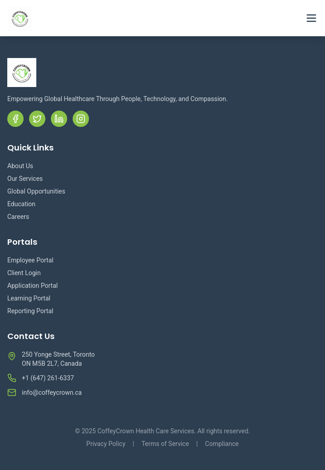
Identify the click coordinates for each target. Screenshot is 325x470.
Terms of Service (165, 443)
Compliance (222, 443)
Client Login (24, 272)
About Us (20, 166)
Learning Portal (28, 298)
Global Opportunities (36, 191)
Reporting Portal (30, 311)
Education (21, 204)
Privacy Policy (105, 443)
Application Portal (32, 285)
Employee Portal (30, 260)
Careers (18, 216)
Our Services (25, 178)
